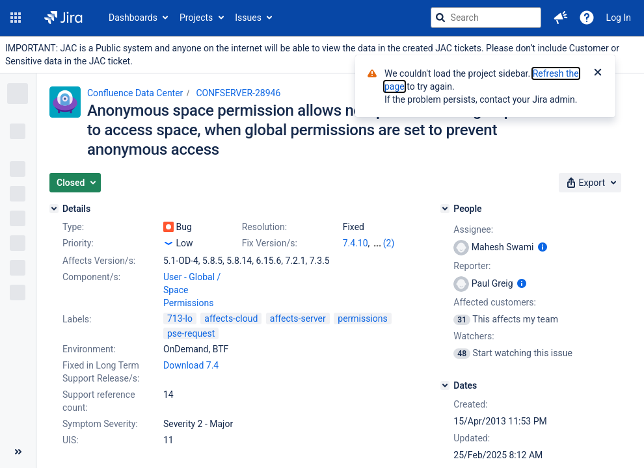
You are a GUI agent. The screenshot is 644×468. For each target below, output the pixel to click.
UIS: (70, 440)
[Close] (597, 73)
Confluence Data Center (135, 93)
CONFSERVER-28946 (238, 93)
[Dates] (444, 385)
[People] (444, 208)
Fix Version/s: (269, 243)
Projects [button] (196, 17)
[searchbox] (486, 17)
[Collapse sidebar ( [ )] (18, 452)
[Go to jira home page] (63, 18)
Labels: (76, 319)
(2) (389, 243)
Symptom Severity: (100, 424)
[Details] (54, 208)
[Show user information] (542, 247)
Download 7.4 (191, 365)
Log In (618, 17)
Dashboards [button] (133, 17)
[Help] (586, 17)
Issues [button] (248, 17)
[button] (16, 18)
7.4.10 (355, 243)
